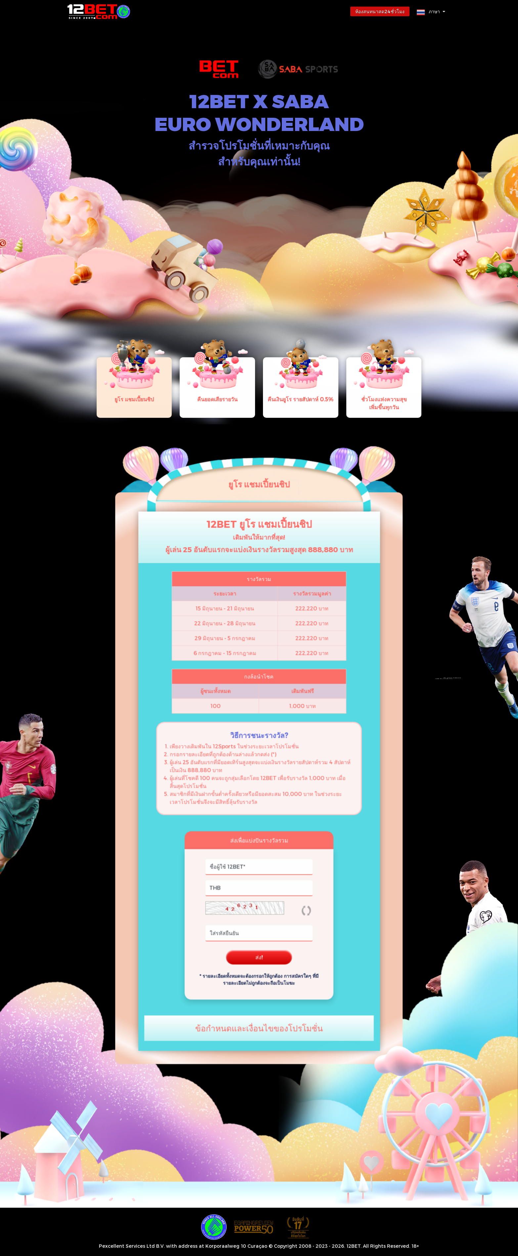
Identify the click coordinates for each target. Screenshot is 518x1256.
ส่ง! (259, 889)
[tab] (183, 417)
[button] (431, 11)
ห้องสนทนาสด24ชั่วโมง (380, 11)
